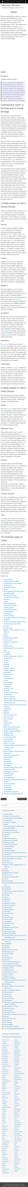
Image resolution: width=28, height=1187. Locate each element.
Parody (4, 1131)
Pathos (4, 1133)
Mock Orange (7, 787)
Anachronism (5, 1045)
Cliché (15, 1066)
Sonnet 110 (7, 759)
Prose (15, 1143)
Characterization (6, 1066)
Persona (4, 1135)
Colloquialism (17, 1068)
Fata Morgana (7, 765)
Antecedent (17, 1051)
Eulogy (4, 1086)
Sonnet (16, 1154)
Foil (15, 1092)
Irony (15, 1107)
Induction (16, 1103)
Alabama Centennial (9, 698)
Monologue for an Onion (11, 771)
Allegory (4, 1041)
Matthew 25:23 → (22, 799)
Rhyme (16, 1148)
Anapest (16, 1047)
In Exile (6, 680)
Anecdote (16, 1049)
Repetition (17, 1146)
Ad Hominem (5, 1040)
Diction (4, 1077)
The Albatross (8, 613)
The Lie (6, 644)
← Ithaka (4, 799)
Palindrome (17, 1126)
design (7, 335)
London (6, 601)
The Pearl (6, 666)
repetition (5, 344)
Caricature (5, 1064)
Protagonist (5, 1144)
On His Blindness (9, 678)
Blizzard (6, 781)
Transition (4, 1171)
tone (7, 423)
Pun (15, 1144)
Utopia (16, 1171)
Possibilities (7, 654)
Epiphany (4, 1083)
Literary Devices (10, 5)
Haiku (15, 1096)
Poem (3, 1139)
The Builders (7, 749)
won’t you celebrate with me (12, 755)
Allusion (4, 1043)
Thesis (16, 1165)
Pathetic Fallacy (18, 1131)
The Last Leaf (7, 640)
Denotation (5, 1073)
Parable (4, 1128)
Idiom (15, 1101)
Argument (16, 1058)
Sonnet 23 (6, 712)
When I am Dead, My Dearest (12, 727)
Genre (3, 1096)
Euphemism (17, 1086)
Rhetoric (4, 1148)
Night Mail (6, 664)
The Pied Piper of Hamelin (11, 791)
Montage (16, 1116)
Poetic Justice (18, 1139)
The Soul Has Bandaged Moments (13, 793)
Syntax (4, 1163)
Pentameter (17, 1133)
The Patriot (7, 652)
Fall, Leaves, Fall (8, 716)
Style (3, 1156)
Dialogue (16, 1075)
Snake (5, 634)
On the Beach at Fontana (11, 729)
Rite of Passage (8, 682)
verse (20, 434)
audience (22, 248)
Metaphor (16, 1114)
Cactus (6, 662)
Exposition (17, 1088)
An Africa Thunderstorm (10, 692)
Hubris (4, 1099)
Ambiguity (16, 1043)
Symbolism (5, 1159)
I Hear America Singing (10, 605)
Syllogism (16, 1158)
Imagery (4, 1103)
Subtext (16, 1156)
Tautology (16, 1163)
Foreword (16, 1094)
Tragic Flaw (17, 1169)
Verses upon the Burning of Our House (15, 617)
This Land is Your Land (10, 714)
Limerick (4, 1111)
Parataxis (16, 1129)
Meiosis (16, 1113)
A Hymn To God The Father (11, 581)
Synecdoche (17, 1159)
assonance (3, 346)
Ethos (15, 1084)
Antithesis (16, 1053)
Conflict (16, 1069)
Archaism (16, 1056)
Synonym (16, 1161)
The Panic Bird (8, 658)
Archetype (4, 1058)
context (7, 248)
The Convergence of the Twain (12, 623)
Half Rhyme (5, 1098)
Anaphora (4, 1049)
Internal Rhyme (6, 1107)
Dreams (6, 721)
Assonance (5, 1060)
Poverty (6, 636)
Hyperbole (5, 1101)
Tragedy (16, 1167)
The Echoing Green (9, 777)
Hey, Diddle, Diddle (9, 593)
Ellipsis (16, 1081)
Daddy (5, 589)
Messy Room (7, 672)
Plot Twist (16, 1137)
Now (3, 82)
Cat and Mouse (8, 775)
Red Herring (5, 1146)
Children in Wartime (9, 670)
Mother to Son (8, 585)
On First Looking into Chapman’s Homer (15, 621)
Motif (15, 1118)
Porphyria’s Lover (9, 773)
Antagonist (5, 1051)
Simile (15, 1152)
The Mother (7, 619)
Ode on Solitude (8, 718)
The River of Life (8, 688)
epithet (10, 488)
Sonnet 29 (6, 599)
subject (3, 412)
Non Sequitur (17, 1122)
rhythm (15, 452)
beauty (2, 22)
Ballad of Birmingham (10, 603)
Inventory (6, 725)
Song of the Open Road (10, 609)
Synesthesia (5, 1161)
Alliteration (17, 1041)
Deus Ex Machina (19, 1073)
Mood (3, 1118)
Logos (3, 1113)
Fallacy (16, 1090)
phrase (12, 240)
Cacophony (5, 1062)
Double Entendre (6, 1081)
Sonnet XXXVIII (8, 789)
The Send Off (7, 785)
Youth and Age (8, 723)
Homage (16, 1098)
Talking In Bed (8, 684)
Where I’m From (8, 741)
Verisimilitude (5, 1173)
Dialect (4, 1075)
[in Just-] (6, 625)
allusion (3, 230)
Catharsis (16, 1064)
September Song (8, 735)
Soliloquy (4, 1154)
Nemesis (4, 1122)
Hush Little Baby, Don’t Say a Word (14, 591)
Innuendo (16, 1105)
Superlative (5, 1158)
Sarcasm (16, 1150)
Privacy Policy (17, 1186)
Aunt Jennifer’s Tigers (10, 737)
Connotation (5, 1071)
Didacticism (17, 1077)
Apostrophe (5, 1056)
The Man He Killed (9, 615)
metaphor (13, 289)
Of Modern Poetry (9, 607)
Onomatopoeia (18, 1124)
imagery (14, 261)
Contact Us (10, 1186)
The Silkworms (8, 694)
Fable (3, 1090)
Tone (3, 1167)
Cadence (16, 1062)
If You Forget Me (8, 739)
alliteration (23, 442)
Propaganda (5, 1143)
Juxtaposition (17, 1109)
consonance (15, 367)
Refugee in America (9, 668)
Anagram (16, 1045)
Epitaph (16, 1083)
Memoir (4, 1114)
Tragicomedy (5, 1169)
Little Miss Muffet (9, 611)
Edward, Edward (8, 674)
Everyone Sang (8, 646)
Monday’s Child (8, 733)
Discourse (4, 1079)
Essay (3, 1084)
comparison (19, 299)
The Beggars (7, 686)
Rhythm (4, 1150)
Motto (3, 1120)
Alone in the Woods (9, 696)
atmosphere (9, 526)
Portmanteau (17, 1141)
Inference (4, 1105)
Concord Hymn (8, 579)
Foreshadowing (6, 1094)
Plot (3, 1137)
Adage (16, 1040)
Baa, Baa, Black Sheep (10, 595)
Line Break (17, 1111)
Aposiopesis (17, 1054)
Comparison (5, 1069)
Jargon (4, 1109)
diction (9, 408)
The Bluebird (7, 708)
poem (20, 26)
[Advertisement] (14, 55)
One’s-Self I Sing (8, 763)
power (24, 136)
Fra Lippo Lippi (8, 627)
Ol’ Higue (6, 660)
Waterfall (6, 710)
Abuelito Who (7, 761)
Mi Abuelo (6, 690)
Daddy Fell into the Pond (11, 638)
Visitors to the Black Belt (11, 642)
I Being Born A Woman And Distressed (15, 779)
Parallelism (5, 1129)
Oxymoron (5, 1126)
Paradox (16, 1128)
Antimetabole (5, 1053)
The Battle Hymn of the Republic (13, 583)
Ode (3, 1124)
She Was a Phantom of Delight (12, 731)
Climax (4, 1068)
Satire (3, 1152)
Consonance (17, 1071)
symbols (6, 330)
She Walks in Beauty (9, 587)
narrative (12, 159)
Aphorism (4, 1054)
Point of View (5, 1141)
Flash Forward (6, 1092)
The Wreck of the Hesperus (11, 597)
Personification (18, 1135)
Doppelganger (18, 1079)
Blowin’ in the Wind (9, 743)
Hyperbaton (17, 1099)
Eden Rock (7, 676)
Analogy (4, 1047)
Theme (4, 1165)
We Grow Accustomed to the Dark (13, 656)
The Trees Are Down (9, 783)
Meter (3, 1116)
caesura (16, 465)
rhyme (2, 438)
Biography (17, 1060)
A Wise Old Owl (8, 757)
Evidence (4, 1088)
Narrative (16, 1120)
